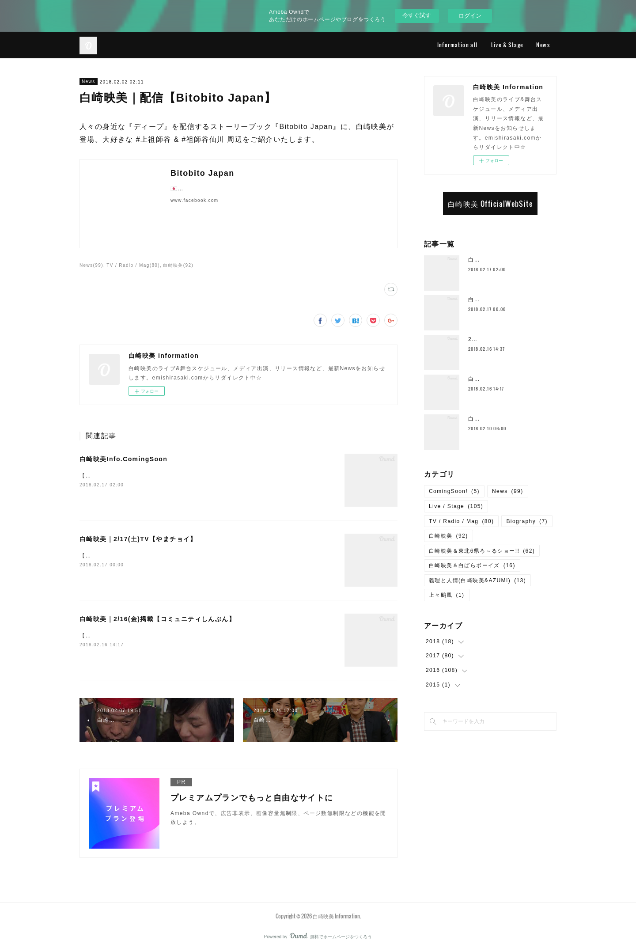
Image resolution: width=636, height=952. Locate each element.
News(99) (91, 265)
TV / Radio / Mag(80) (133, 265)
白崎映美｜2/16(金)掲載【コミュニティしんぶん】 (157, 618)
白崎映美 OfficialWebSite (490, 203)
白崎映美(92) (178, 265)
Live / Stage (456, 506)
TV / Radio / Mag (461, 521)
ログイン (469, 15)
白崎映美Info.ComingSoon (123, 459)
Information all (457, 45)
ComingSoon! (454, 491)
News (543, 45)
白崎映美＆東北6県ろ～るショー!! (482, 551)
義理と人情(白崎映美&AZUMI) (477, 580)
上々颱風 (447, 595)
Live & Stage (507, 45)
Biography (527, 521)
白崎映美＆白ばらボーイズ (472, 565)
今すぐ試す (416, 15)
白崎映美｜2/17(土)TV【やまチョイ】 (138, 538)
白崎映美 (448, 536)
